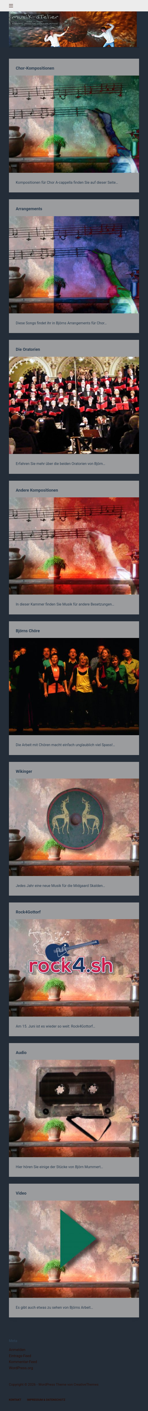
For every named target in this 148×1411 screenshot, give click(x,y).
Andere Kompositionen (37, 490)
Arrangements (29, 208)
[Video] (74, 1249)
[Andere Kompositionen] (74, 546)
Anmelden (17, 1350)
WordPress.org (21, 1368)
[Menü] (11, 6)
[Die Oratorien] (74, 405)
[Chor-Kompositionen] (74, 124)
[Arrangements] (74, 264)
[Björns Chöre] (74, 686)
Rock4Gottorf (28, 912)
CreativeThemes (86, 1384)
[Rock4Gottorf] (74, 967)
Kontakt (15, 1399)
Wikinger (24, 771)
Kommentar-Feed (23, 1362)
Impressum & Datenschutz (46, 1399)
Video (21, 1193)
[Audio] (74, 1108)
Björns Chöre (28, 630)
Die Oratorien (28, 349)
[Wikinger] (74, 827)
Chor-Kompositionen (35, 68)
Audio (21, 1052)
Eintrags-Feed (20, 1356)
